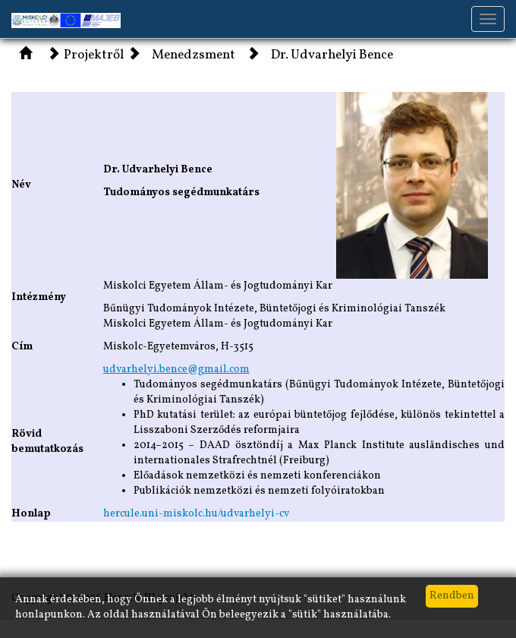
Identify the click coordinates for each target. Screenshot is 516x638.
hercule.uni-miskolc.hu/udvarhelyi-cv (196, 514)
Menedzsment (193, 55)
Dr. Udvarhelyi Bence (332, 55)
